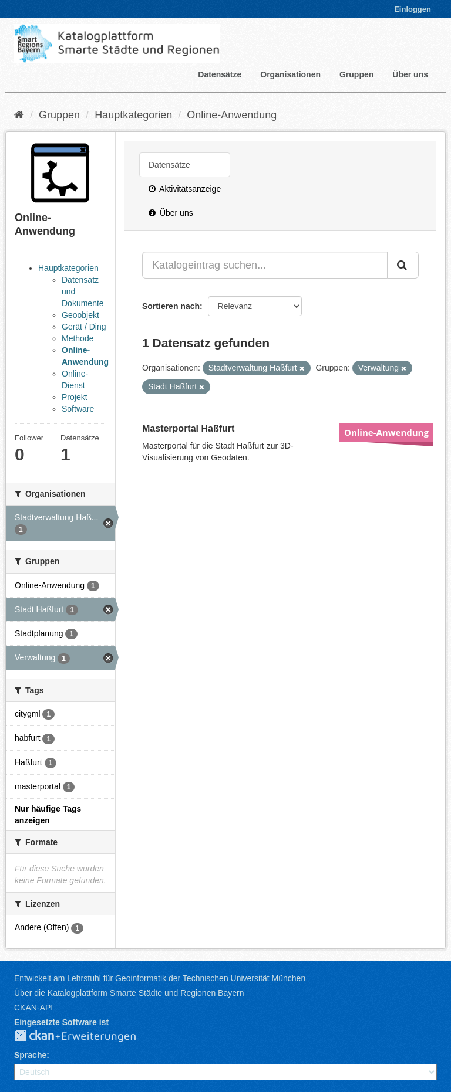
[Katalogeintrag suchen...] (265, 265)
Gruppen (356, 74)
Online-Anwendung (232, 115)
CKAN (84, 1036)
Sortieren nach (171, 306)
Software (78, 408)
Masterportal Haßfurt (188, 428)
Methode (77, 338)
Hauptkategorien (133, 115)
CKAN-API (33, 1007)
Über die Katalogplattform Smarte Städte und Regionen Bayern (129, 993)
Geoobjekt (80, 315)
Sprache (30, 1055)
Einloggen (412, 9)
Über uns (410, 74)
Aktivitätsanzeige (185, 189)
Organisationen (290, 74)
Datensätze (219, 74)
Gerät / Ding (84, 326)
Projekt (74, 397)
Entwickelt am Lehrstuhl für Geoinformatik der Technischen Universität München (159, 978)
